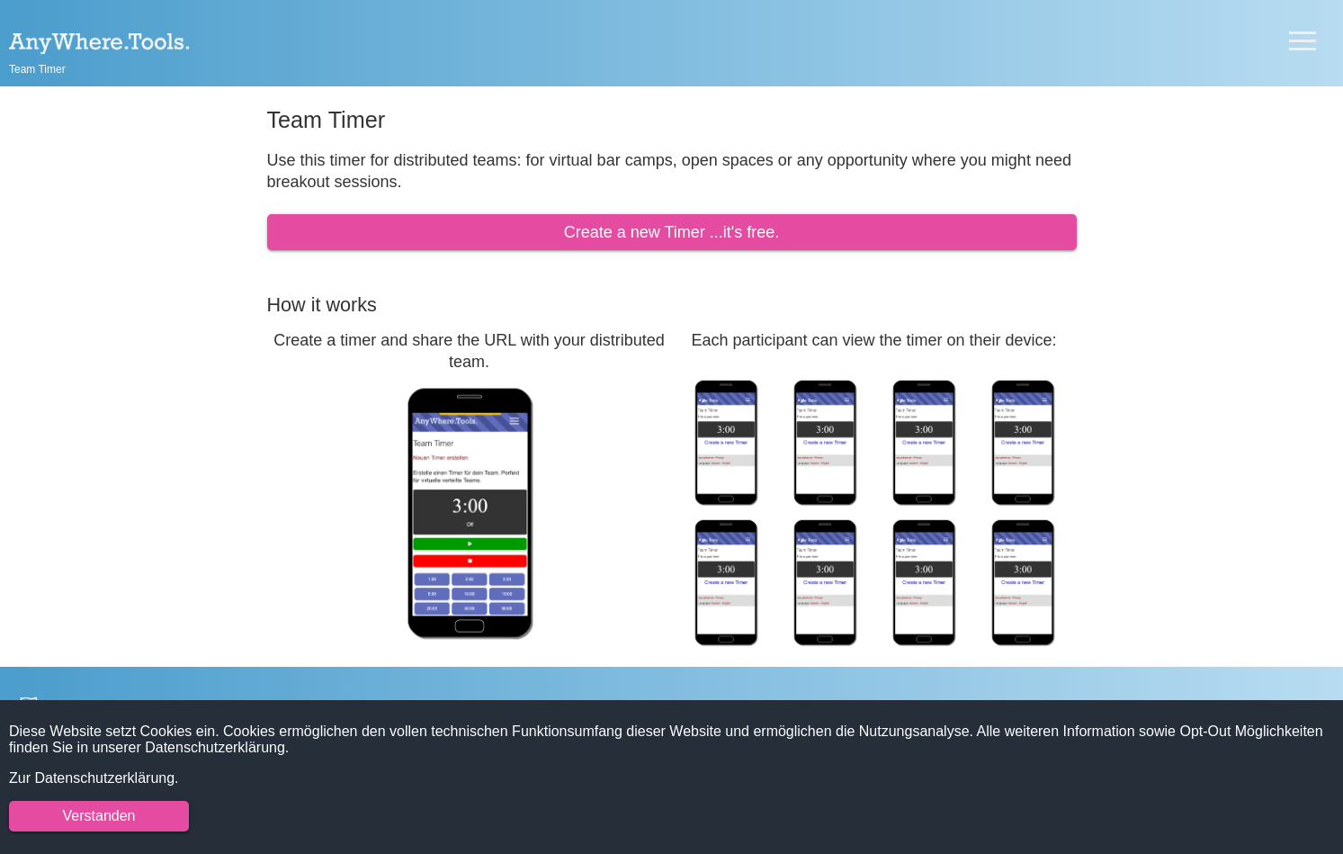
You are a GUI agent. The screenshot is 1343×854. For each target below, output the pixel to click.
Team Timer (37, 69)
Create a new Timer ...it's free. (672, 232)
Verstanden (99, 815)
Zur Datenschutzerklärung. (94, 778)
